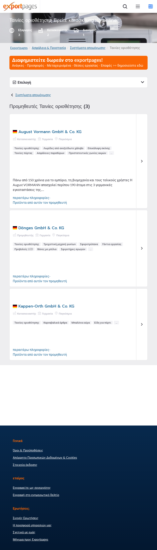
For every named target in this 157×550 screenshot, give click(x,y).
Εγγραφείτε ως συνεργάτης (32, 487)
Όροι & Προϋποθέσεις (28, 450)
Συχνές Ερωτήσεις (25, 518)
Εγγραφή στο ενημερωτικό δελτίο (36, 495)
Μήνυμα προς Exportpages (30, 539)
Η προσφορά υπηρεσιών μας (32, 525)
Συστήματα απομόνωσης (88, 48)
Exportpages (19, 48)
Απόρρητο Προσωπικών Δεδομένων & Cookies (45, 457)
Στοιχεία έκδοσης (25, 464)
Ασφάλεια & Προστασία (49, 48)
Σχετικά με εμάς (24, 532)
